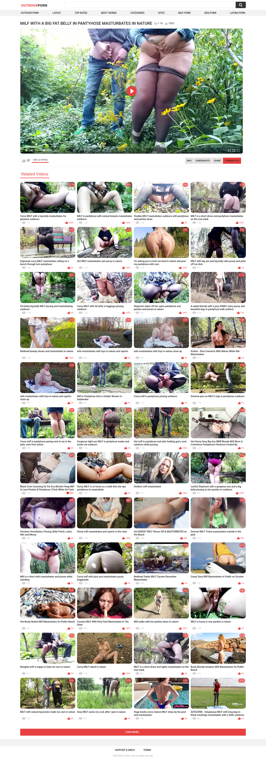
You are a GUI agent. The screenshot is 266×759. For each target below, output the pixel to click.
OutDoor (34, 5)
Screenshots (203, 161)
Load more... (133, 732)
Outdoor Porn (30, 13)
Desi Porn (210, 13)
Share (217, 161)
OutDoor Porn (129, 756)
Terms (147, 750)
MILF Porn (184, 13)
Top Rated (81, 13)
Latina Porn (237, 13)
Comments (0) (232, 161)
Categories (137, 13)
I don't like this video (28, 160)
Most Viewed (109, 13)
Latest (57, 13)
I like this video (24, 160)
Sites (161, 13)
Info (189, 161)
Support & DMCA (125, 750)
